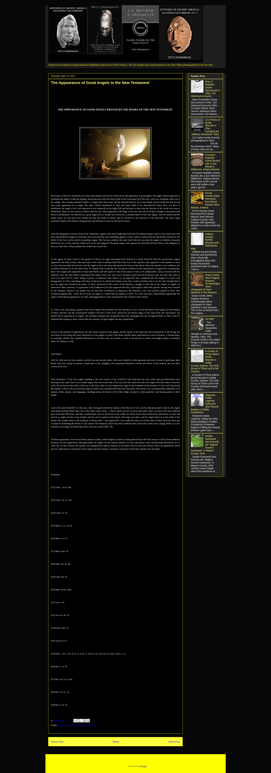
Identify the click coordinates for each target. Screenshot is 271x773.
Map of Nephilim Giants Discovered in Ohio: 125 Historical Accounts (205, 88)
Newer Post (57, 741)
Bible (68, 725)
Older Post (174, 741)
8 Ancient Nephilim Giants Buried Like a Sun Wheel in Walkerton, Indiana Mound (205, 162)
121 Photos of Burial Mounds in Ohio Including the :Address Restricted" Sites (205, 127)
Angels (61, 725)
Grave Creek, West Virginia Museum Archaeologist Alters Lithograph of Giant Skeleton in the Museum (205, 284)
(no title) (209, 318)
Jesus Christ (76, 725)
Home (116, 741)
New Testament (90, 725)
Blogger (143, 766)
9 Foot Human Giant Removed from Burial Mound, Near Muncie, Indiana (205, 200)
